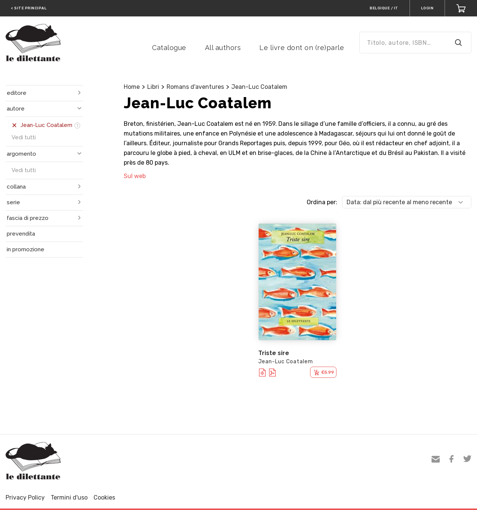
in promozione (25, 249)
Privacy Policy (25, 497)
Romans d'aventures (195, 86)
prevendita (21, 233)
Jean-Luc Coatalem (259, 86)
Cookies (104, 497)
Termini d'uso (69, 497)
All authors (223, 48)
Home (132, 86)
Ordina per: (322, 202)
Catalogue (169, 48)
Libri (153, 86)
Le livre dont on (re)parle (301, 48)
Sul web (135, 176)
